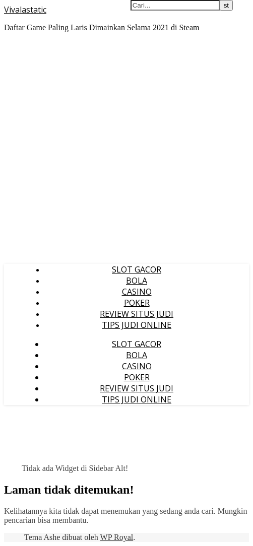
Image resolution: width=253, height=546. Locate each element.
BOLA (136, 280)
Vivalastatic (25, 9)
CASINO (137, 291)
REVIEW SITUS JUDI (136, 313)
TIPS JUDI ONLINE (136, 324)
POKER (137, 302)
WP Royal (117, 537)
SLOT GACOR (136, 269)
